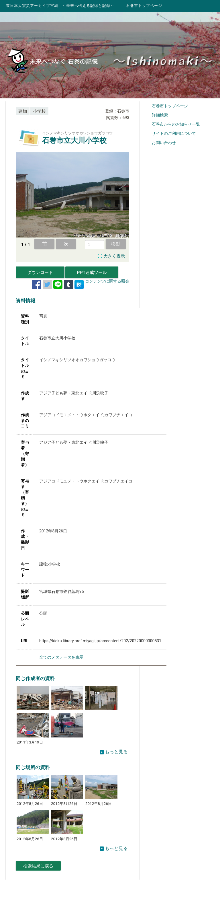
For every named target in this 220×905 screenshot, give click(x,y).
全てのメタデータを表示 (61, 657)
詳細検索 (160, 115)
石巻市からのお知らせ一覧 (176, 124)
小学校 (39, 111)
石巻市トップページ (144, 5)
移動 (116, 244)
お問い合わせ (164, 142)
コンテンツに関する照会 (107, 281)
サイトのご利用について (174, 133)
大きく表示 (114, 256)
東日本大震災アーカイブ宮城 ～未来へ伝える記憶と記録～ (60, 5)
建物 (22, 111)
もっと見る (114, 751)
